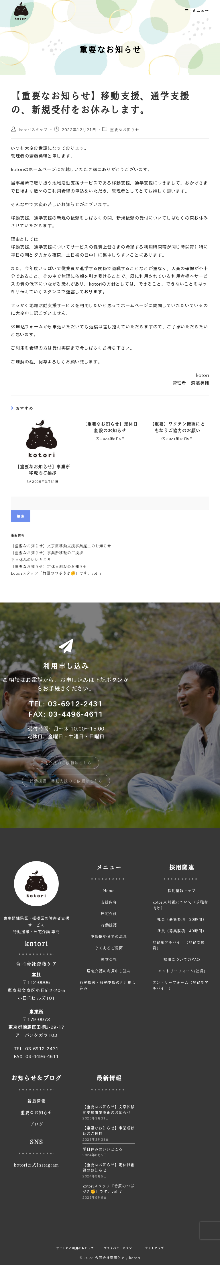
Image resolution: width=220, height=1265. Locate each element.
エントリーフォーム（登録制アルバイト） (180, 985)
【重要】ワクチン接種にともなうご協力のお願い (177, 427)
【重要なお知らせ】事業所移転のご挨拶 (42, 469)
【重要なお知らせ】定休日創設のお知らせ (110, 427)
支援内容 (109, 902)
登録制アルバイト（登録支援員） (178, 945)
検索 (20, 516)
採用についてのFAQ (181, 959)
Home (109, 890)
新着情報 (36, 1101)
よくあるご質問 (109, 948)
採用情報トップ (182, 890)
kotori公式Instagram (36, 1165)
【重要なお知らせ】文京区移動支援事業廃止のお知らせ (61, 546)
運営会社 (109, 959)
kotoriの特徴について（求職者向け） (180, 905)
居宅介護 (109, 913)
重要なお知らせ (124, 129)
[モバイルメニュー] (197, 11)
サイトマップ (154, 1248)
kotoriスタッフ (33, 129)
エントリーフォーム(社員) (181, 971)
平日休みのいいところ (31, 559)
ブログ (36, 1124)
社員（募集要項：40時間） (181, 931)
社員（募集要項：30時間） (181, 919)
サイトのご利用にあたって (75, 1248)
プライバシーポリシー (119, 1248)
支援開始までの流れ (109, 936)
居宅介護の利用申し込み (109, 971)
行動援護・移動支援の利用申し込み (108, 985)
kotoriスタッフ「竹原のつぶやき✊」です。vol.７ (57, 573)
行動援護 (109, 925)
